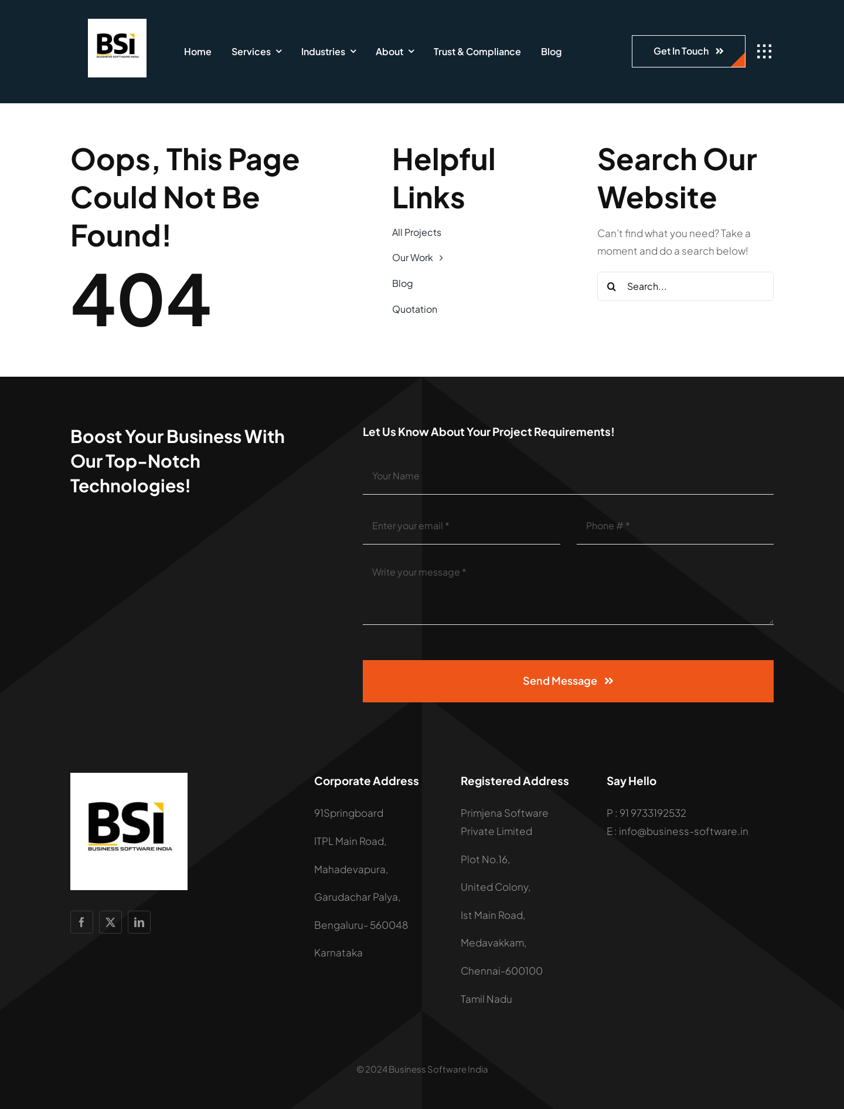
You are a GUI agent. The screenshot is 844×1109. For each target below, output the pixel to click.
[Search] (612, 286)
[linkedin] (139, 922)
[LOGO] (117, 23)
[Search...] (685, 286)
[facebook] (81, 922)
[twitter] (110, 922)
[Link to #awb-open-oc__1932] (764, 52)
